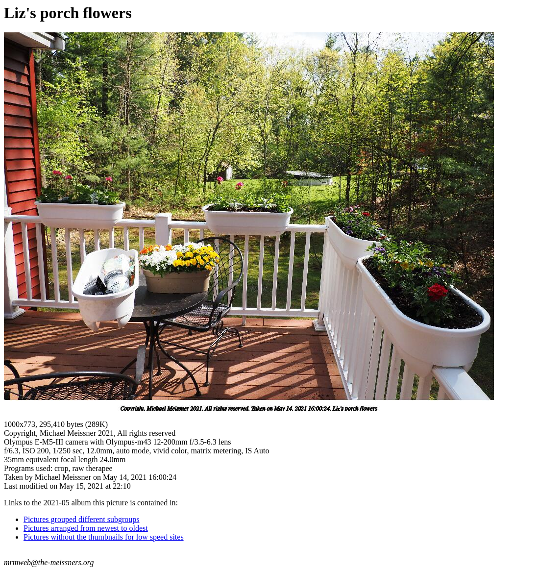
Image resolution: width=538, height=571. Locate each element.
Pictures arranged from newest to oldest (86, 528)
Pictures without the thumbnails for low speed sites (104, 537)
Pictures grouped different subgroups (82, 519)
